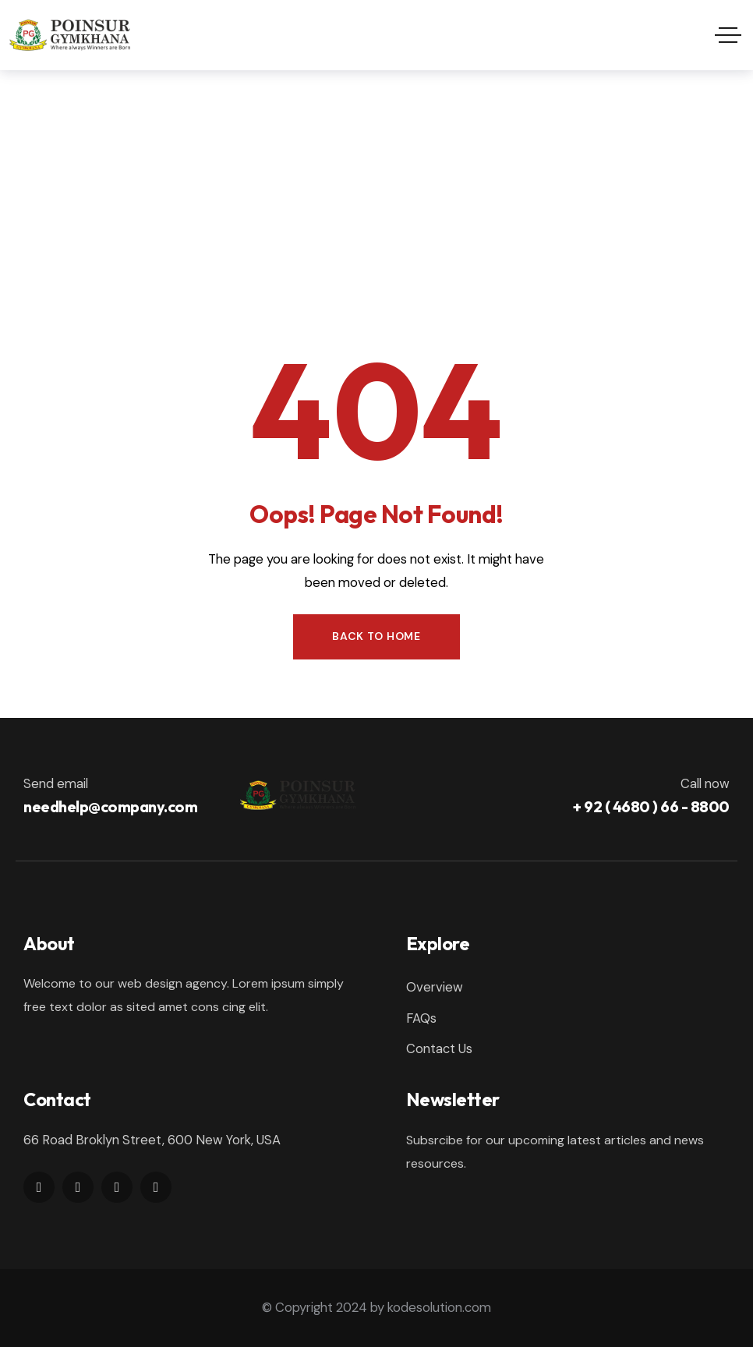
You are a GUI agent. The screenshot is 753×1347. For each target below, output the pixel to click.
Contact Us (439, 1048)
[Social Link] (39, 1187)
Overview (434, 987)
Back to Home (376, 636)
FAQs (421, 1018)
